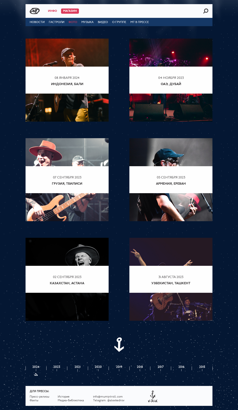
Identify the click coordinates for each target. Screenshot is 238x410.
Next (119, 344)
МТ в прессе (139, 22)
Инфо (52, 11)
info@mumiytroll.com (108, 396)
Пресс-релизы (39, 396)
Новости (37, 22)
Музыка (87, 22)
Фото (73, 22)
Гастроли (56, 22)
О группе (119, 22)
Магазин (70, 11)
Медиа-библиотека (71, 400)
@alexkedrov (115, 400)
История (63, 396)
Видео (103, 22)
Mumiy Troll (35, 11)
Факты (34, 400)
